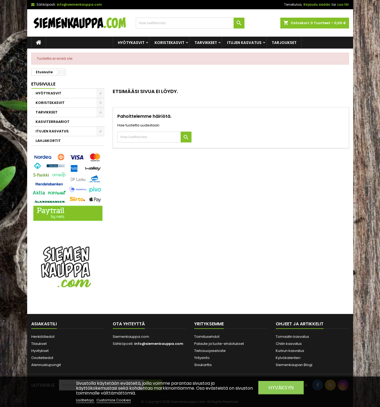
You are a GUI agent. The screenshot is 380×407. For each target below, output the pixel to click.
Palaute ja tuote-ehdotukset (219, 343)
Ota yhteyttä (129, 324)
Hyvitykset (40, 350)
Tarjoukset (284, 42)
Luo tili (342, 4)
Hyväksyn (281, 387)
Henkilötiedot (43, 336)
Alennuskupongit (46, 364)
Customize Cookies (113, 400)
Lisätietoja (85, 400)
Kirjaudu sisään (316, 4)
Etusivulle (43, 84)
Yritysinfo (202, 357)
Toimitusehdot (206, 336)
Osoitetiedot (42, 357)
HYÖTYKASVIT (131, 42)
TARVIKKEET (205, 42)
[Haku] (190, 23)
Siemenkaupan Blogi (294, 364)
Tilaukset (39, 343)
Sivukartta (203, 364)
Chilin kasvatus (289, 343)
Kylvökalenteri (288, 357)
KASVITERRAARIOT (53, 121)
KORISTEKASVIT (169, 42)
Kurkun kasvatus (290, 350)
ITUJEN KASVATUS (244, 42)
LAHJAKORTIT (48, 140)
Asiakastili (44, 324)
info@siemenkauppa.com (79, 4)
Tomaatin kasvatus (292, 336)
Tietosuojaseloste (210, 350)
